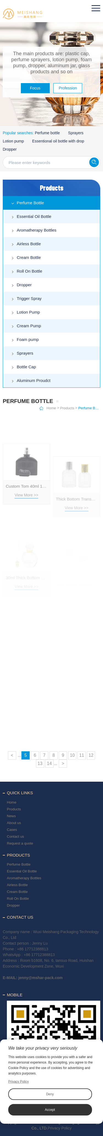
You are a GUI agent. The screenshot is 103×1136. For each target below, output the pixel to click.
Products (67, 408)
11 (81, 755)
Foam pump (28, 339)
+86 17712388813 (32, 949)
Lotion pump (13, 141)
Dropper (10, 149)
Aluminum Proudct (34, 380)
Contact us (15, 836)
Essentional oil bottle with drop (58, 141)
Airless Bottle (29, 243)
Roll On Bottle (29, 271)
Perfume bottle (47, 133)
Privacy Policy (59, 1128)
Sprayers (75, 133)
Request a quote (20, 843)
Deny (50, 1094)
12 (90, 755)
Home (51, 408)
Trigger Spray (29, 298)
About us (14, 823)
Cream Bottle (29, 257)
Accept (50, 1110)
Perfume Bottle (30, 202)
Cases (12, 830)
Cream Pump (29, 325)
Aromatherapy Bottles (36, 230)
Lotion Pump (28, 312)
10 (72, 755)
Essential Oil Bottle (34, 216)
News (11, 816)
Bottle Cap (26, 366)
